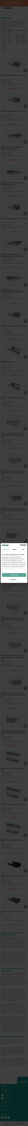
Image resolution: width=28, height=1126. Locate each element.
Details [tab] (14, 549)
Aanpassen (14, 579)
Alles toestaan (14, 575)
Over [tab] (23, 549)
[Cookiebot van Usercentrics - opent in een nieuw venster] (20, 545)
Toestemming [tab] (5, 549)
